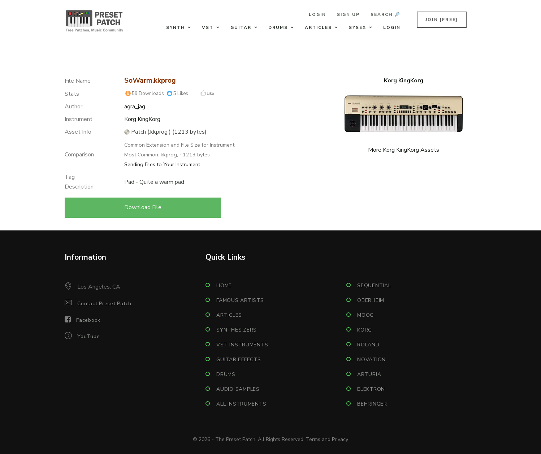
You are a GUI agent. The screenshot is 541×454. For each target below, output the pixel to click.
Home (224, 285)
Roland (368, 344)
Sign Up (348, 14)
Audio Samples (238, 389)
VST (207, 27)
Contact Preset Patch (104, 303)
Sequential (374, 285)
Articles (318, 27)
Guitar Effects (238, 359)
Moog (365, 315)
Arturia (369, 374)
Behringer (372, 404)
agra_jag (134, 107)
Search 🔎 (386, 14)
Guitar (240, 27)
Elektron (371, 389)
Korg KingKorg (142, 119)
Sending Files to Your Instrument (162, 164)
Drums (278, 27)
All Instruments (241, 404)
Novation (371, 359)
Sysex (357, 27)
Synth (175, 27)
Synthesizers (236, 330)
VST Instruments (242, 344)
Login (317, 14)
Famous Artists (240, 300)
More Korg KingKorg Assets (403, 150)
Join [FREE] (441, 19)
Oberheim (370, 300)
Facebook (88, 320)
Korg (364, 330)
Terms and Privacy (327, 439)
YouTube (88, 336)
